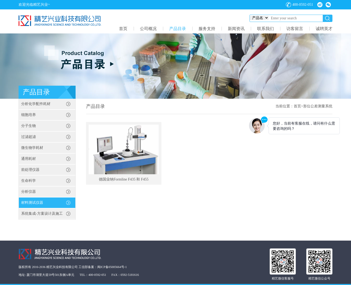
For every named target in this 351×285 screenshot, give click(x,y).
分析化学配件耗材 (35, 104)
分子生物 (28, 126)
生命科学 (28, 181)
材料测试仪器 (32, 203)
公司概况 (148, 28)
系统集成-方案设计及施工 (42, 214)
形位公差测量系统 (317, 106)
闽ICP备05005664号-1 (112, 267)
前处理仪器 (30, 170)
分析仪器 (28, 192)
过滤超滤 (28, 137)
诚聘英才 (324, 28)
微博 (320, 5)
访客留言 (294, 28)
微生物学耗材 (32, 148)
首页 (123, 28)
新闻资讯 (236, 28)
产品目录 (177, 28)
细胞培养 (28, 115)
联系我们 (265, 28)
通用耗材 (28, 159)
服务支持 (207, 28)
